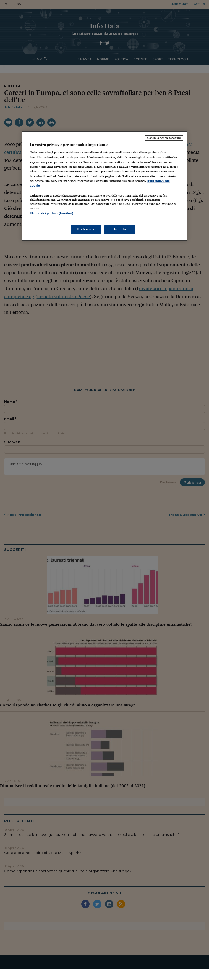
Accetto (119, 229)
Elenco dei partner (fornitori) (51, 213)
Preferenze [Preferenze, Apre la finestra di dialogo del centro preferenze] (86, 229)
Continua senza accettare (164, 138)
